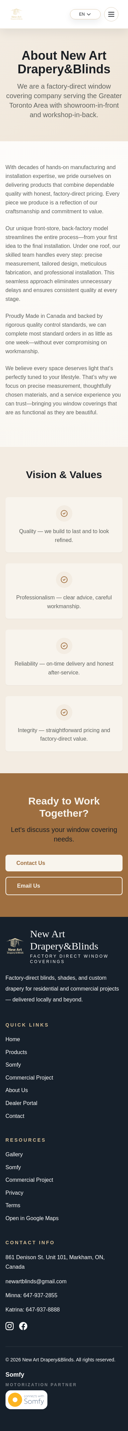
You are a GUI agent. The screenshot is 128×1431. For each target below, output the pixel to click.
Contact (14, 1116)
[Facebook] (23, 1326)
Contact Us (30, 863)
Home (12, 1039)
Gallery (14, 1154)
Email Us (28, 886)
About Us (16, 1090)
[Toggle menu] (111, 14)
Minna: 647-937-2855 (31, 1295)
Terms (12, 1205)
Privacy (14, 1193)
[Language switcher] (85, 14)
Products (16, 1052)
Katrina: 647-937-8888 (32, 1309)
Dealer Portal (21, 1103)
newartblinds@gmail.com (36, 1281)
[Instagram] (9, 1326)
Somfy (13, 1065)
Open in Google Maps (32, 1218)
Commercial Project (29, 1078)
